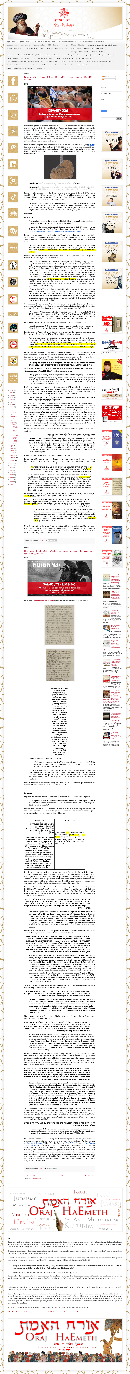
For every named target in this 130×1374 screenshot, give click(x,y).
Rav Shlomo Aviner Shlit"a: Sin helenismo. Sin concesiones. (116, 628)
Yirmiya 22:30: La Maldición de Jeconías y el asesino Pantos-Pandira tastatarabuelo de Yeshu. (111, 645)
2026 (11, 390)
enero (13, 460)
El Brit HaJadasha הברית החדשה (58, 45)
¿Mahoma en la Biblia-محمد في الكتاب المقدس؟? (103, 45)
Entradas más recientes (31, 1175)
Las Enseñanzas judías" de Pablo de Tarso (92, 41)
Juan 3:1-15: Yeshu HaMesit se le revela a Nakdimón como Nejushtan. (116, 678)
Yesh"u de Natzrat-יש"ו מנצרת (67, 41)
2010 (11, 482)
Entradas (105, 76)
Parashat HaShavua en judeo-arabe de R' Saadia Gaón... (87, 48)
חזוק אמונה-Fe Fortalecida (84, 58)
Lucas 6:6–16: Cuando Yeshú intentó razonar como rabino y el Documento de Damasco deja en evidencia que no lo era (111, 596)
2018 (11, 463)
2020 (11, 404)
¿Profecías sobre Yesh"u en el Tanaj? (43, 41)
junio (12, 448)
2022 (11, 400)
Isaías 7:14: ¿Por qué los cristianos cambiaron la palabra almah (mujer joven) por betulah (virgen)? (115, 578)
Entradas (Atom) (36, 1178)
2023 (11, 397)
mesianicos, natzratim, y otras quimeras (18, 45)
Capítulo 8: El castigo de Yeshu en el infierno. (116, 612)
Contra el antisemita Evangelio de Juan (18, 58)
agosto (13, 422)
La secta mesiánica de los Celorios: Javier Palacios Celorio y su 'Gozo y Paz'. (116, 735)
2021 (11, 402)
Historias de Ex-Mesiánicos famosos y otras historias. (23, 65)
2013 (11, 475)
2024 (11, 395)
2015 (11, 470)
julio (12, 446)
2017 (11, 465)
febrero (13, 457)
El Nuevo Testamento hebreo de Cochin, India (20, 68)
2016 (11, 467)
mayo (13, 450)
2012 (11, 477)
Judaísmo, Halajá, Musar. (14, 48)
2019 (11, 407)
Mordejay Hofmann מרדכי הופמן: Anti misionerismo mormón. (83, 65)
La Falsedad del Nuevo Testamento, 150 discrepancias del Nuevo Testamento (116, 662)
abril (12, 453)
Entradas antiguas (90, 1175)
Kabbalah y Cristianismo (78, 45)
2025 (11, 393)
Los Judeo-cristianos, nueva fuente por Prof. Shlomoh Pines (24, 61)
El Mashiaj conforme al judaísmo (52, 65)
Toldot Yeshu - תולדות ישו (75, 61)
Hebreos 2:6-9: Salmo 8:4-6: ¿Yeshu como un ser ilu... (14, 439)
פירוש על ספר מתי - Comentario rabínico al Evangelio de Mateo (61, 55)
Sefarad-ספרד (41, 68)
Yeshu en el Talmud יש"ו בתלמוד (55, 61)
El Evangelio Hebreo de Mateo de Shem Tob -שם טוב (86, 52)
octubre (13, 416)
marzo (13, 455)
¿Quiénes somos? (24, 41)
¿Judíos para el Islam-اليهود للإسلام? (56, 48)
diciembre (14, 409)
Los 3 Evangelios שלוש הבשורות (43, 58)
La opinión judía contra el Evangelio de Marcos (98, 55)
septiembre (14, 419)
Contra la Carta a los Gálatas (64, 58)
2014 (11, 472)
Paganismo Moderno (39, 45)
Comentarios (106, 79)
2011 (11, 479)
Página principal (11, 41)
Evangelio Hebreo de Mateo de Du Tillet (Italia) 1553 (23, 55)
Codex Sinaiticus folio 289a (43, 601)
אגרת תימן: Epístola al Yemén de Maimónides (99, 61)
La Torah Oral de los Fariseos (34, 48)
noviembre (14, 413)
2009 (11, 484)
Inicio (61, 1175)
